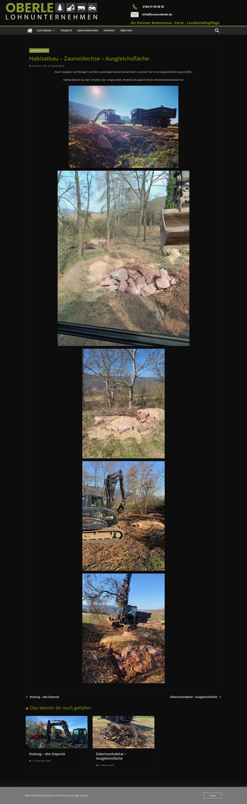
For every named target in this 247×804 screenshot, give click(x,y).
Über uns (126, 30)
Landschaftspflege (39, 50)
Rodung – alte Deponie (42, 697)
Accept (212, 795)
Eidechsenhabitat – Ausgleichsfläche (195, 697)
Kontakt (109, 30)
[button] (53, 30)
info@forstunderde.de (157, 14)
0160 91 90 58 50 (153, 7)
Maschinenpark (88, 30)
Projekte (66, 30)
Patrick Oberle (58, 65)
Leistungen (44, 30)
